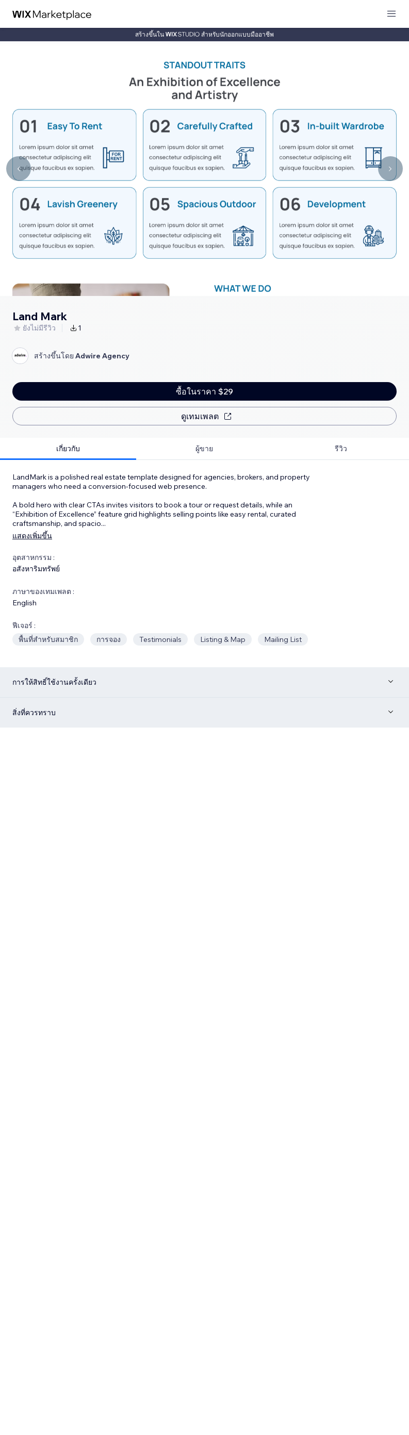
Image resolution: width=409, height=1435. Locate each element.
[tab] (68, 449)
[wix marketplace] (52, 14)
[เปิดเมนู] (391, 14)
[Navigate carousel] (18, 168)
